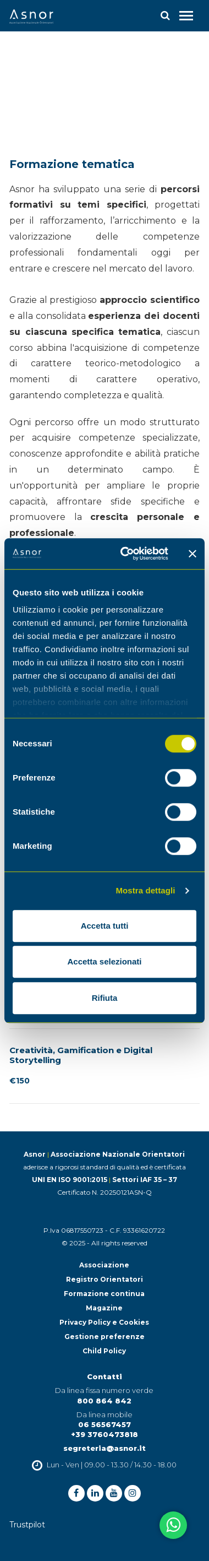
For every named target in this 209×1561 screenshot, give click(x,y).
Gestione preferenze (104, 1336)
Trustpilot (27, 1525)
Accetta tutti (105, 925)
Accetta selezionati (104, 961)
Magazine (104, 1308)
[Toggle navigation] (186, 16)
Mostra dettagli (145, 890)
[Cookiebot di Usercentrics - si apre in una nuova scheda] (125, 553)
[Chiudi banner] (192, 553)
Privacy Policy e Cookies (104, 1322)
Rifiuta (105, 997)
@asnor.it (126, 1448)
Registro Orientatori (104, 1279)
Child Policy (104, 1351)
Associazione (104, 1265)
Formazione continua (104, 1293)
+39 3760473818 (104, 1434)
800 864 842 (104, 1400)
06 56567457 (104, 1424)
